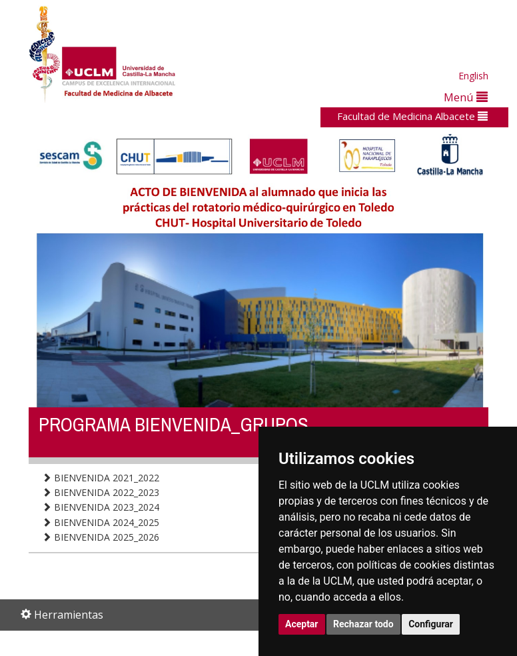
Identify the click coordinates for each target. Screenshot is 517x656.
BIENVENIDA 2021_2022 (100, 477)
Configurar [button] (430, 624)
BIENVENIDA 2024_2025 (100, 522)
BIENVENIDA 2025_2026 (100, 537)
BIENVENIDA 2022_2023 (100, 492)
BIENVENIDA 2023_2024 (100, 507)
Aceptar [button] (301, 624)
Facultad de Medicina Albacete (412, 116)
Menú (466, 97)
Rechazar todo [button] (363, 624)
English (473, 75)
